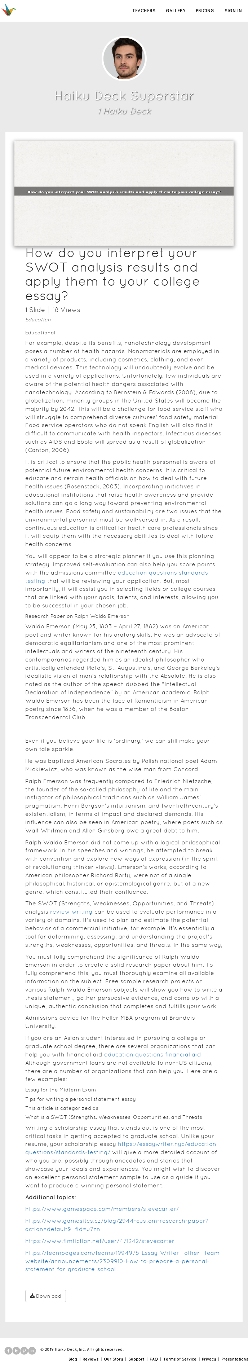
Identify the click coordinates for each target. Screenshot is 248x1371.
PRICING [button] (205, 10)
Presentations (234, 1359)
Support (136, 1359)
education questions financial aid (152, 1054)
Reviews (90, 1359)
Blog (72, 1359)
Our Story (113, 1359)
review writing (71, 911)
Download (45, 1296)
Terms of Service (179, 1359)
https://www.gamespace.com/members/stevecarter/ (102, 1208)
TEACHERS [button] (143, 10)
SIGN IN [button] (233, 10)
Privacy (209, 1359)
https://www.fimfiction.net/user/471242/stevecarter (99, 1241)
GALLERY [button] (175, 10)
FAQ (154, 1359)
